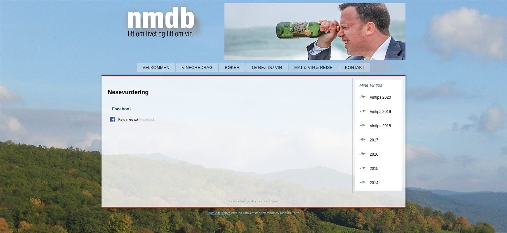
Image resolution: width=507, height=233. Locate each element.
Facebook (147, 119)
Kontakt (354, 67)
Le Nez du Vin (267, 67)
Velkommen (156, 67)
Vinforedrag (197, 67)
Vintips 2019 (380, 111)
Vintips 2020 (380, 97)
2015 (374, 168)
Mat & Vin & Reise (313, 67)
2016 (374, 154)
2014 (374, 183)
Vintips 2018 (380, 126)
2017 (374, 140)
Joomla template (218, 213)
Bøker (232, 67)
